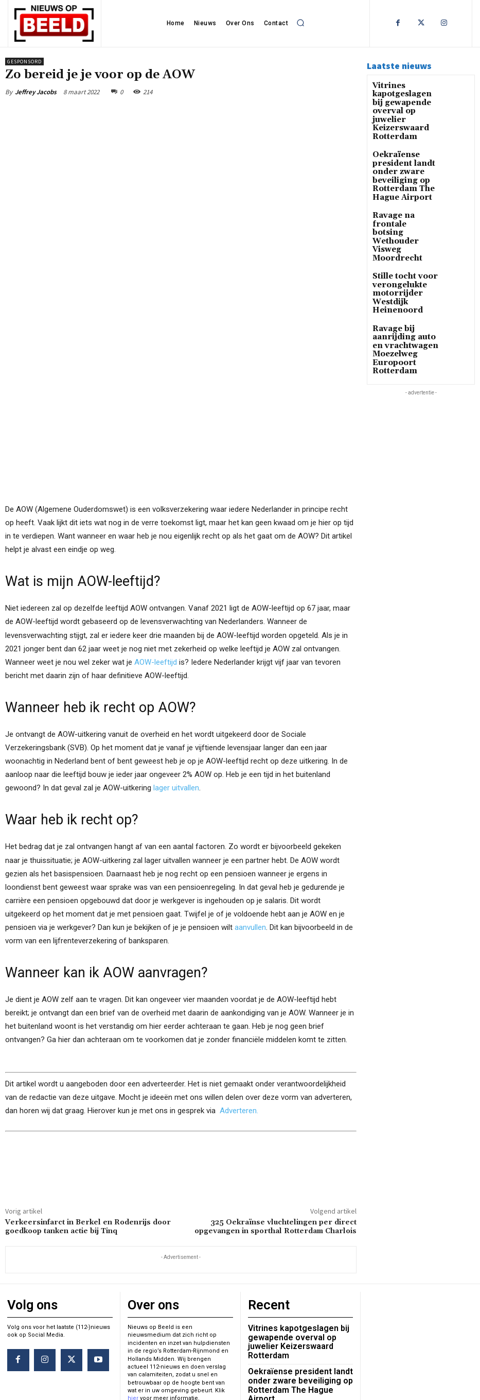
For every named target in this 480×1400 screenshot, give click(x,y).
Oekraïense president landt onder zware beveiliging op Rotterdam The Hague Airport (397, 155)
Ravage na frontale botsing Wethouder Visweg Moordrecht (404, 195)
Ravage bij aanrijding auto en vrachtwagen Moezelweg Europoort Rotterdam (402, 284)
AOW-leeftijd (155, 544)
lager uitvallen (176, 671)
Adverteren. (239, 993)
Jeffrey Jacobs (36, 92)
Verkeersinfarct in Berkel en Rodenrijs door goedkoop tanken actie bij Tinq (88, 1110)
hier (133, 1276)
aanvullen (250, 810)
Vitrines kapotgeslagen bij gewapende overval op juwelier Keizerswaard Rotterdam (403, 103)
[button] (300, 22)
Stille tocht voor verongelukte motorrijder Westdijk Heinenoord (398, 235)
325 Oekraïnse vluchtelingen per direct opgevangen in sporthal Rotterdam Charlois (275, 1110)
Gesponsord (24, 61)
